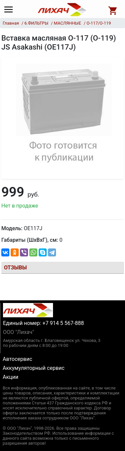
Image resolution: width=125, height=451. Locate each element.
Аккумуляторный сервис (33, 368)
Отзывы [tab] (15, 267)
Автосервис (17, 359)
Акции (10, 377)
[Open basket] (113, 9)
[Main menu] (10, 9)
